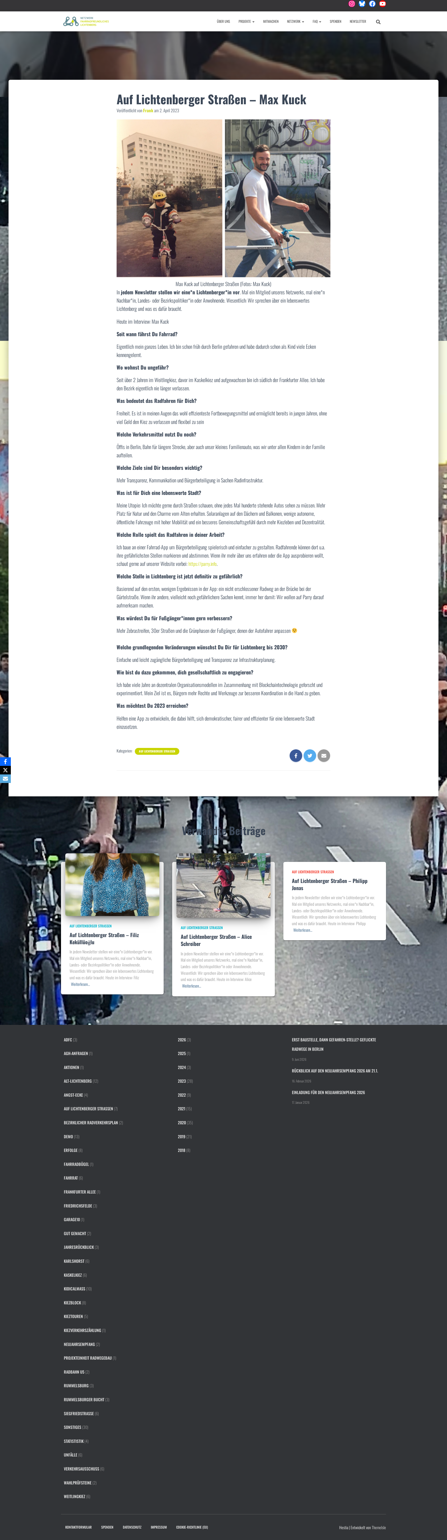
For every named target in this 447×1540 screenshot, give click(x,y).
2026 (182, 1040)
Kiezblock (72, 1303)
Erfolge (71, 1150)
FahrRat (71, 1178)
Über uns (223, 21)
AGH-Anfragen (76, 1053)
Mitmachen (271, 21)
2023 (182, 1081)
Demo (68, 1136)
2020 (182, 1122)
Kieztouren (73, 1316)
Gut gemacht (75, 1233)
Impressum (159, 1527)
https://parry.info (203, 563)
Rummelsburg (76, 1385)
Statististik (74, 1441)
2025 (182, 1053)
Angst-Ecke (73, 1095)
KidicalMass (74, 1289)
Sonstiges (72, 1427)
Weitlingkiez (74, 1496)
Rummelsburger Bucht (84, 1399)
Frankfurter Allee (80, 1192)
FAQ (317, 21)
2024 (182, 1067)
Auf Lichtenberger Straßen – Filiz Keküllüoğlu (104, 938)
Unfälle (70, 1455)
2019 (181, 1136)
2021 (181, 1108)
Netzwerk (295, 21)
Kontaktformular (78, 1527)
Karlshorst (74, 1261)
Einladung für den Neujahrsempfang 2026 (328, 1092)
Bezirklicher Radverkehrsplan (91, 1122)
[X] (5, 770)
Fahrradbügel (76, 1164)
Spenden (335, 21)
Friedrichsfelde (78, 1206)
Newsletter (358, 21)
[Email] (5, 778)
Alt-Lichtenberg (78, 1081)
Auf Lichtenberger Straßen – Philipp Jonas (329, 884)
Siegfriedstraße (79, 1413)
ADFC (68, 1040)
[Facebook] (5, 761)
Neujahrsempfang (79, 1344)
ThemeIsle (379, 1527)
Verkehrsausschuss (81, 1469)
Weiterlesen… (80, 984)
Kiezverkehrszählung (82, 1330)
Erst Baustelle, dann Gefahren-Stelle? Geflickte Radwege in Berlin (334, 1044)
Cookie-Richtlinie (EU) (192, 1527)
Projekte (247, 21)
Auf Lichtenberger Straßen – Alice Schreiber (216, 940)
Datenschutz (132, 1527)
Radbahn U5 (74, 1372)
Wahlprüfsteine (78, 1483)
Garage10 (72, 1219)
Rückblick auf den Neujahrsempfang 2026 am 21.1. (335, 1071)
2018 (181, 1150)
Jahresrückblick (79, 1247)
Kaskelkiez (73, 1275)
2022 (182, 1095)
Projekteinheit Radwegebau (88, 1358)
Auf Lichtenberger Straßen (157, 751)
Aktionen (71, 1067)
